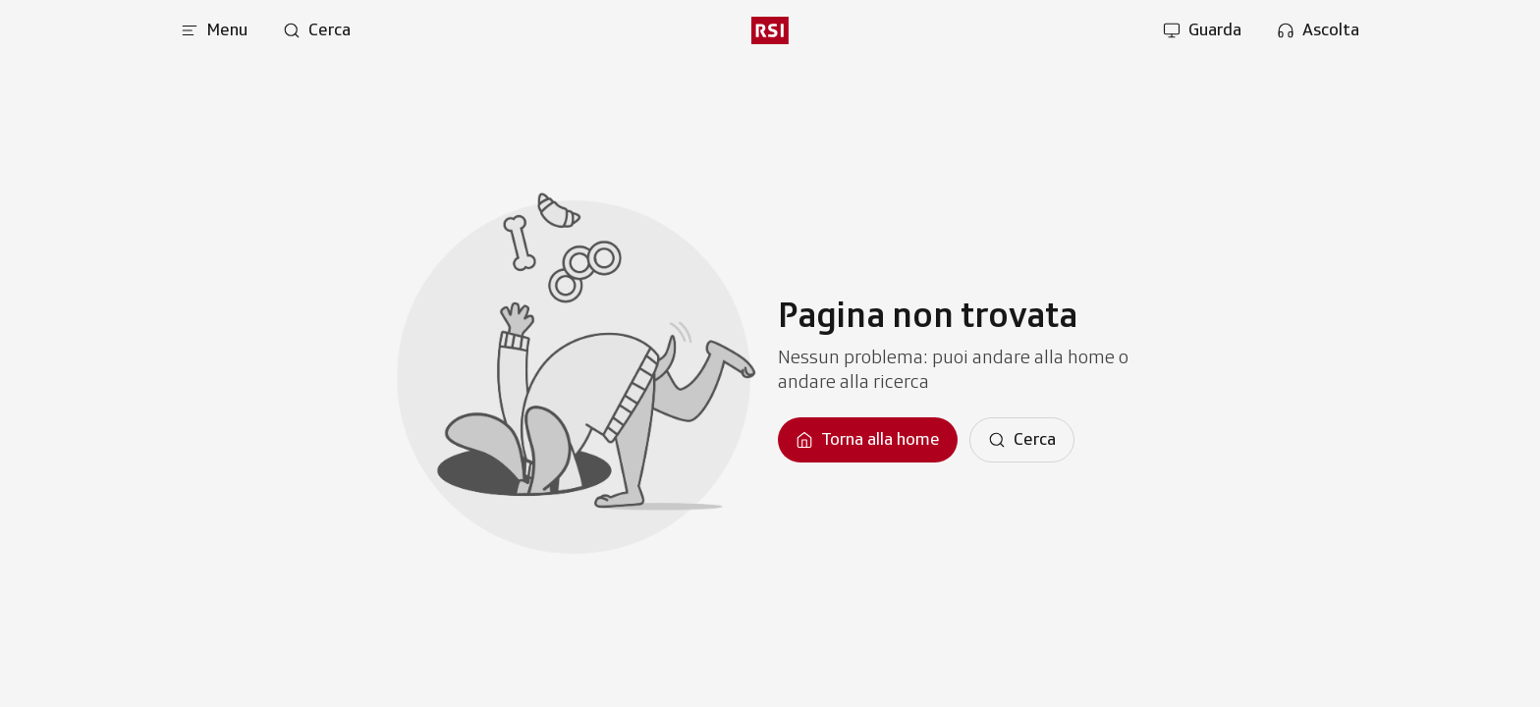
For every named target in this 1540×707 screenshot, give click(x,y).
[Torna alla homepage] (868, 439)
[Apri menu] (214, 30)
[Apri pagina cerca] (316, 30)
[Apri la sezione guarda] (1202, 30)
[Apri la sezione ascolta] (1318, 30)
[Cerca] (1021, 439)
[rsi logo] (770, 30)
